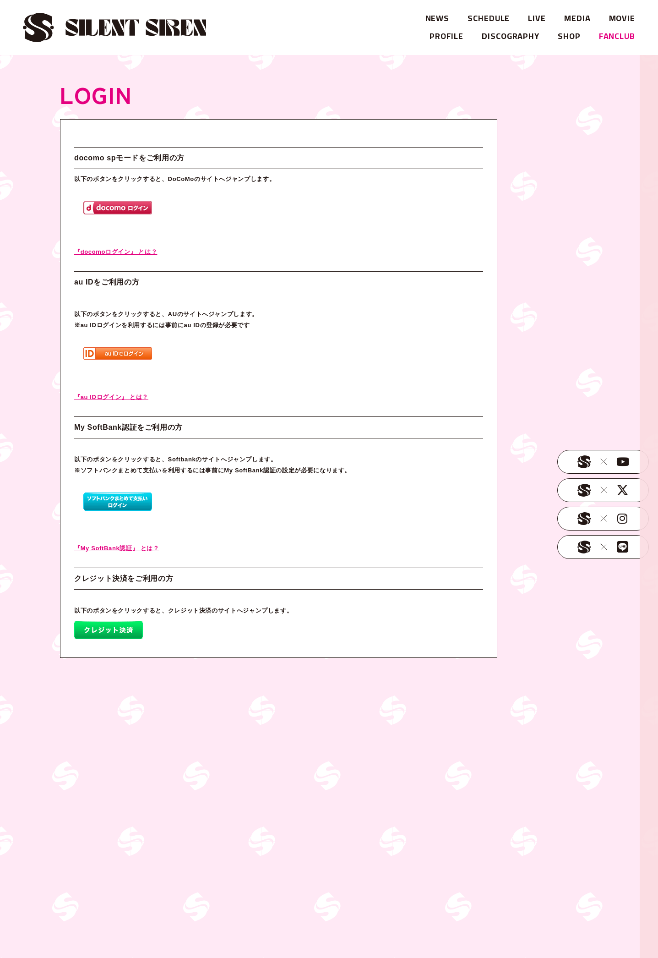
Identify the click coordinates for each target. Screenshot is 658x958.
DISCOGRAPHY (510, 36)
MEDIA (577, 18)
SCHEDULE (489, 18)
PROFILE (446, 36)
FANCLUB (617, 36)
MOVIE (622, 18)
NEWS (437, 18)
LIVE (537, 18)
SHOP (569, 36)
